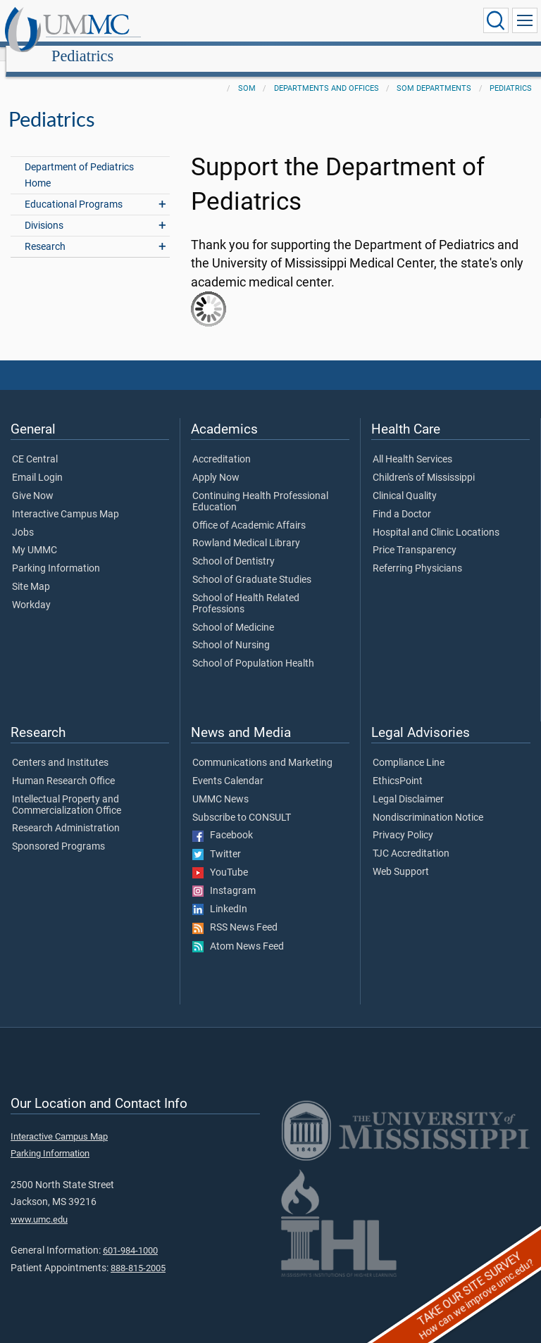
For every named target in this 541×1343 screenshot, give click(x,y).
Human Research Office (63, 765)
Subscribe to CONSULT (241, 802)
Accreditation (221, 444)
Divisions (44, 210)
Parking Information (56, 553)
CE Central (35, 444)
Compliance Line (408, 747)
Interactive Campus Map (65, 499)
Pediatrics (218, 23)
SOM (247, 72)
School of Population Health (253, 648)
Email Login (37, 462)
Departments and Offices (326, 72)
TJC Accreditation (411, 838)
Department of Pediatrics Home (79, 160)
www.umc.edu (39, 1204)
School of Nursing (231, 630)
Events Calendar (227, 765)
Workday (31, 589)
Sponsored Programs (58, 831)
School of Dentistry (233, 546)
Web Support (401, 856)
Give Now (33, 480)
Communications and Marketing (262, 747)
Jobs (23, 517)
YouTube (220, 857)
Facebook (222, 820)
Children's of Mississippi (424, 462)
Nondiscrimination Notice (428, 802)
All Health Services (412, 444)
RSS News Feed (235, 912)
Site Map (31, 571)
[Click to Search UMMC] (496, 20)
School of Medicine (233, 612)
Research (45, 231)
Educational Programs (74, 189)
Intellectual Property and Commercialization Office (66, 789)
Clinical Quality (405, 480)
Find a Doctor (402, 499)
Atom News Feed (238, 931)
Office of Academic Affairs (249, 510)
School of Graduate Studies (251, 564)
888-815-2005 (138, 1252)
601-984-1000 (130, 1235)
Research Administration (66, 813)
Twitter (216, 839)
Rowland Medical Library (246, 528)
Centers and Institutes (60, 747)
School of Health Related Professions (245, 588)
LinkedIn (219, 894)
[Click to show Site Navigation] (524, 20)
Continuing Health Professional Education (260, 486)
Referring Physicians (417, 553)
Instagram (224, 875)
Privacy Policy (403, 820)
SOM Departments (434, 72)
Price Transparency (414, 535)
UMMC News (220, 784)
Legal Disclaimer (408, 784)
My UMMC (34, 535)
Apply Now (216, 462)
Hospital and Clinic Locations (436, 517)
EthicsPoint (398, 765)
